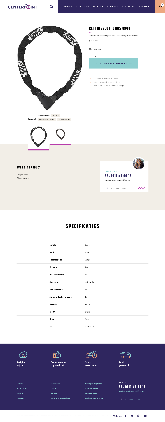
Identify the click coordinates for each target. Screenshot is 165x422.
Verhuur (111, 7)
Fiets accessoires (64, 119)
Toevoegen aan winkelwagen (111, 63)
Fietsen (68, 7)
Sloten (52, 119)
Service (97, 7)
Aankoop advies (91, 388)
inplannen (143, 7)
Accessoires (82, 7)
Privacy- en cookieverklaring (65, 416)
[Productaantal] (95, 56)
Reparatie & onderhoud (60, 398)
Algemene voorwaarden (96, 416)
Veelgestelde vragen (94, 398)
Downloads (55, 383)
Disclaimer (81, 416)
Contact (127, 7)
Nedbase (50, 416)
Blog (109, 416)
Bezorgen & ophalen (93, 383)
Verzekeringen (91, 393)
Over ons (20, 398)
